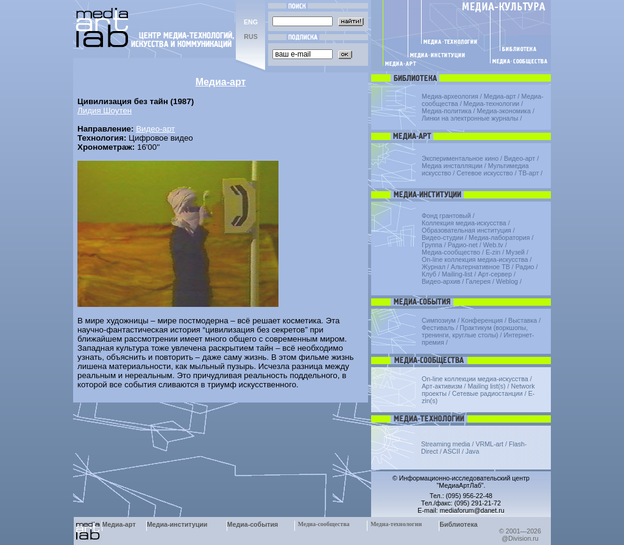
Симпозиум (439, 320)
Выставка (522, 320)
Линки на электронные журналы (470, 118)
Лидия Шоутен (104, 110)
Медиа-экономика (504, 110)
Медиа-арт (500, 96)
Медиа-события (252, 524)
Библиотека (458, 524)
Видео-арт (155, 128)
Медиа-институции (177, 524)
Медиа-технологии (492, 103)
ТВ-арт (529, 173)
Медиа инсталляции (452, 165)
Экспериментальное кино (460, 158)
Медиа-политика (447, 110)
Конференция (482, 320)
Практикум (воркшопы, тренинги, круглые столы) (475, 331)
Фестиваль (438, 327)
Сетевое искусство (484, 173)
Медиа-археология (450, 96)
